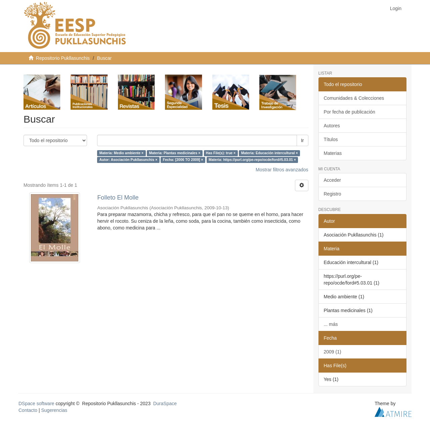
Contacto (27, 410)
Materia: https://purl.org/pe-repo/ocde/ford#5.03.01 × (252, 160)
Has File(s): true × (220, 153)
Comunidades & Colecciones (354, 98)
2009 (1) (332, 351)
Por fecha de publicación (349, 112)
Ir (302, 140)
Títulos (331, 139)
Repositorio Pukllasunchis (63, 58)
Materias (333, 153)
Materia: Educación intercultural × (269, 153)
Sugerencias (54, 410)
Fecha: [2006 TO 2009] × (183, 160)
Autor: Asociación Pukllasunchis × (128, 160)
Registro (332, 194)
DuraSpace (165, 403)
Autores (332, 125)
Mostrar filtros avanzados (282, 169)
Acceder (332, 180)
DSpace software (36, 403)
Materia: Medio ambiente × (121, 153)
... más (331, 324)
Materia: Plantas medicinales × (175, 153)
